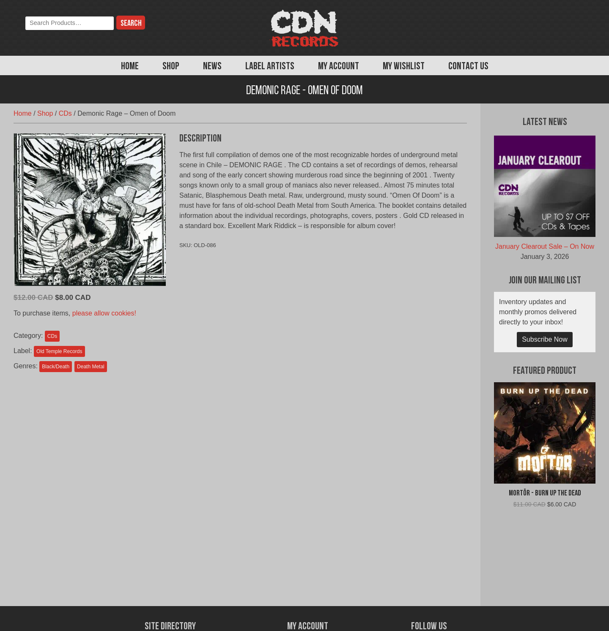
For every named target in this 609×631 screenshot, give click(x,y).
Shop (170, 67)
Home (130, 67)
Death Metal (90, 367)
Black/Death (55, 367)
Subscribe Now (545, 339)
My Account (338, 67)
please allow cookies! (104, 313)
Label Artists (269, 67)
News (212, 67)
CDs (65, 113)
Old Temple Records (59, 351)
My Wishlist (404, 67)
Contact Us (468, 67)
